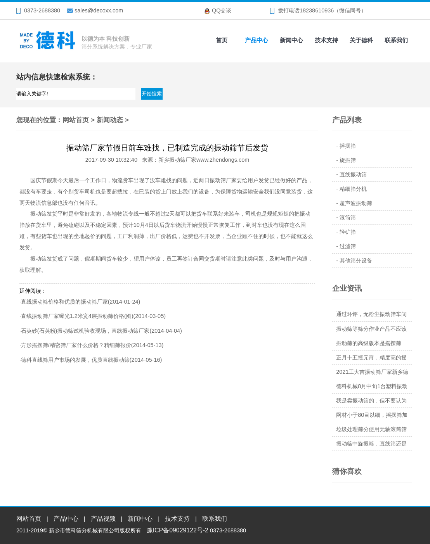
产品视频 (103, 518)
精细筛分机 (353, 189)
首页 (221, 40)
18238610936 (317, 10)
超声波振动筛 (356, 203)
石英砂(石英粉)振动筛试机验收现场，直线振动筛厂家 (85, 331)
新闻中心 (291, 40)
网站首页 (75, 120)
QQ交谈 (221, 10)
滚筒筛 (348, 217)
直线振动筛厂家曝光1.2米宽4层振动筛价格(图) (77, 316)
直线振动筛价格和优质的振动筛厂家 (64, 302)
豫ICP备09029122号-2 (177, 530)
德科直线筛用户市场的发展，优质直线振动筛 (75, 360)
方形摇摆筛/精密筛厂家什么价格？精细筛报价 (76, 345)
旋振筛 (348, 160)
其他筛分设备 (356, 260)
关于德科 (361, 40)
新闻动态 (110, 120)
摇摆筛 (348, 146)
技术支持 (326, 40)
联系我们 (396, 40)
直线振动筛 (353, 174)
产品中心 (256, 40)
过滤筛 (348, 246)
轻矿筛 (348, 232)
